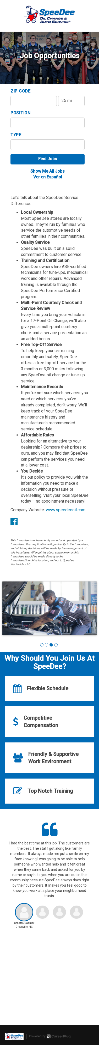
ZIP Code (20, 91)
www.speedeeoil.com (65, 509)
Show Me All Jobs (47, 171)
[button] (41, 645)
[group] (49, 609)
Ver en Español (47, 176)
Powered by (49, 1036)
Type (15, 134)
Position (20, 112)
